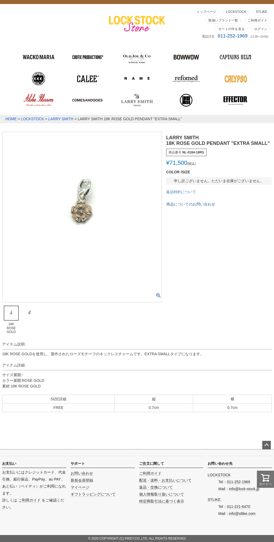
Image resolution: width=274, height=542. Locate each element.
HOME (11, 119)
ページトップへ (266, 445)
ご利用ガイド (257, 20)
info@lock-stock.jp (244, 489)
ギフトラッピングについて (93, 494)
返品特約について (181, 192)
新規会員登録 (82, 480)
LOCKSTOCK (236, 12)
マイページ (80, 487)
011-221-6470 (238, 506)
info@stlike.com (242, 513)
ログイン (260, 29)
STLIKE (261, 12)
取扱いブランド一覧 (223, 20)
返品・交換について (156, 487)
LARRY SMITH (61, 119)
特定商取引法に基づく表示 (161, 501)
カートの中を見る (231, 29)
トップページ (206, 12)
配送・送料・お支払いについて (165, 480)
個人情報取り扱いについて (161, 494)
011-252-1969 (233, 36)
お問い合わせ (82, 473)
